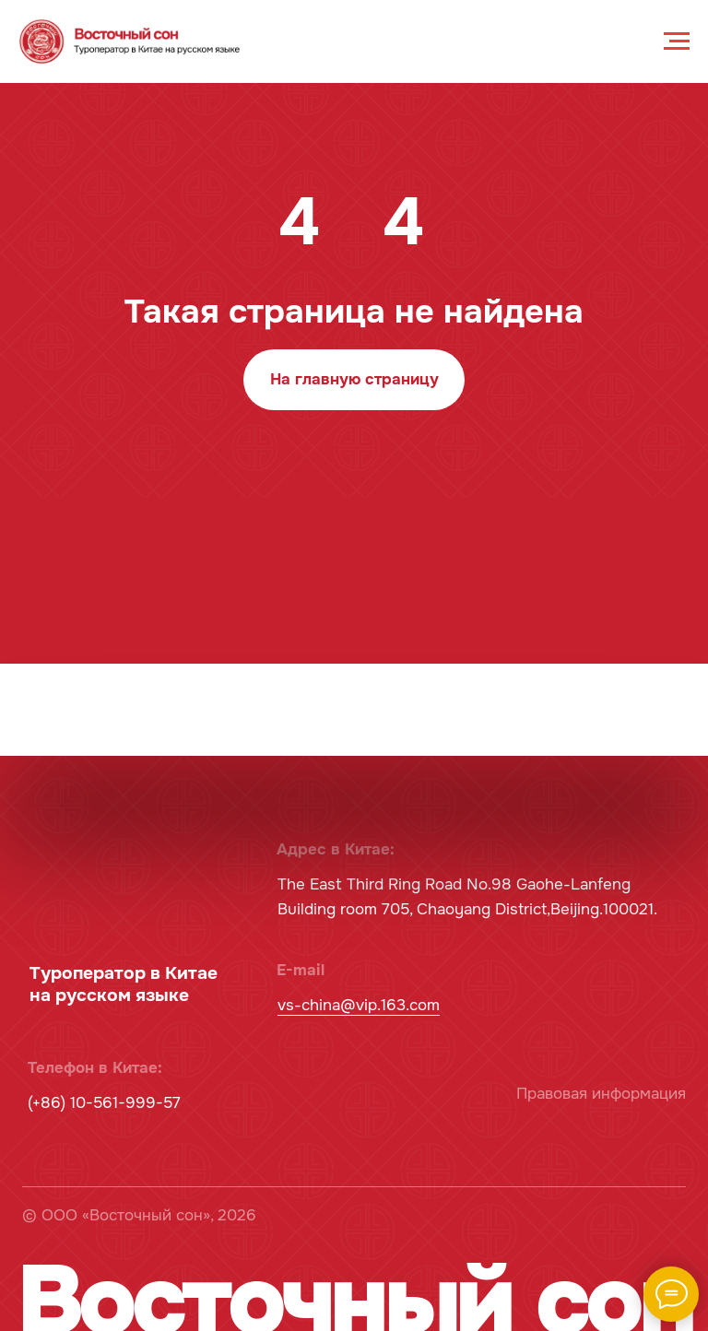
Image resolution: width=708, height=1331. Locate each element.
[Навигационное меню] (677, 41)
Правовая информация (601, 1093)
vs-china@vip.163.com (358, 1005)
